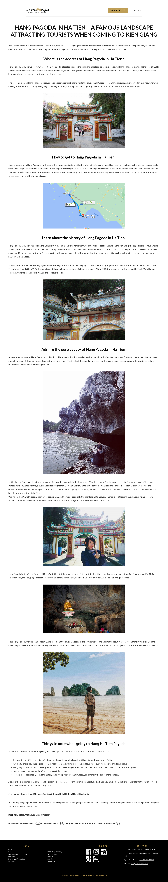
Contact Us (51, 861)
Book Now (118, 10)
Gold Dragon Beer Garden (17, 854)
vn (138, 10)
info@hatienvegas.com (139, 864)
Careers (50, 857)
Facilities (11, 857)
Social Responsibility (54, 852)
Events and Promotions (16, 859)
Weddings (12, 861)
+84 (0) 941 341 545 (147, 860)
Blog (48, 849)
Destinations (52, 854)
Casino (10, 852)
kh (141, 10)
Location (50, 859)
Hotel (10, 849)
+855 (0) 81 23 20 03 (148, 849)
